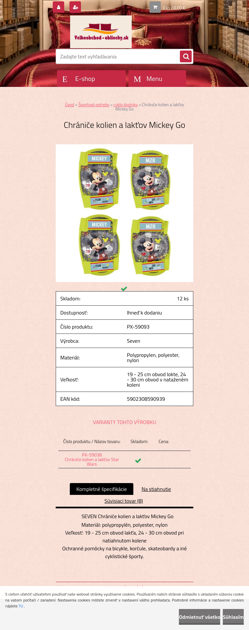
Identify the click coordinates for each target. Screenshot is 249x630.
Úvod (69, 104)
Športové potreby (93, 104)
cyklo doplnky (125, 104)
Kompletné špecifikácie (101, 489)
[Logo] (101, 31)
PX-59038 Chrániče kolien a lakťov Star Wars (92, 459)
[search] (186, 57)
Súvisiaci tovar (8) (124, 501)
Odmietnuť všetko (199, 617)
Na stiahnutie (156, 489)
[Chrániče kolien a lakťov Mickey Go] (124, 147)
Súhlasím (233, 617)
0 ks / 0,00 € (174, 8)
